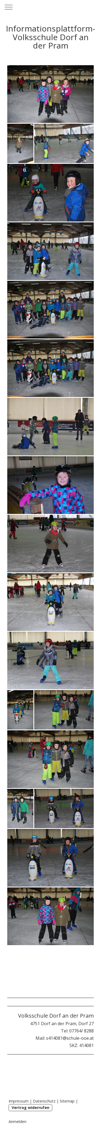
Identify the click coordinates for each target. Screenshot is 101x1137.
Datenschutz (44, 1101)
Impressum (19, 1101)
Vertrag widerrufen (30, 1107)
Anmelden (17, 1121)
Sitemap (67, 1101)
